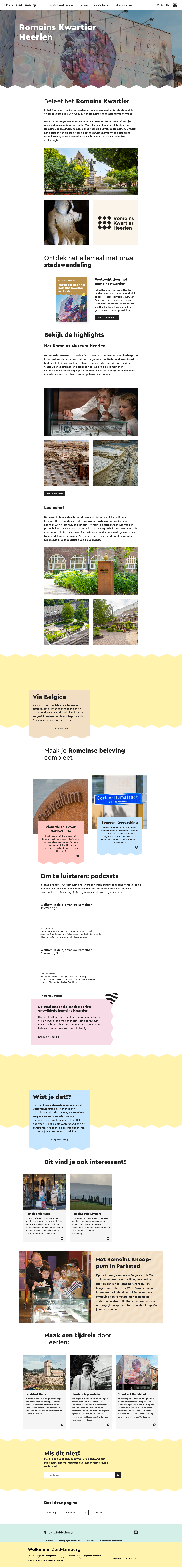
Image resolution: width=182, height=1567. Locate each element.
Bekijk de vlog (48, 1037)
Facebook (70, 1513)
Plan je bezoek (102, 5)
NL (167, 5)
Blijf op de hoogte (55, 494)
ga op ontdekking (59, 728)
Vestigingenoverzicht (69, 1541)
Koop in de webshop (106, 317)
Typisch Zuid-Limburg (61, 5)
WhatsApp (51, 1513)
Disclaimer (49, 1565)
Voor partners (116, 1565)
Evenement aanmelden (111, 1541)
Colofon (64, 1565)
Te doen (83, 5)
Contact (49, 1541)
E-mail (99, 1513)
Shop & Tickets (124, 5)
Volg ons (48, 1547)
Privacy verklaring (82, 1565)
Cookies (100, 1565)
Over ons (90, 1541)
